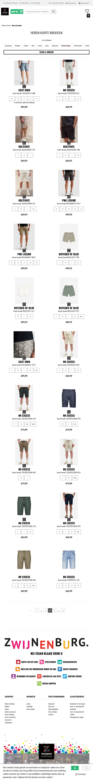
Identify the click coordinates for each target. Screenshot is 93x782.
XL (78, 99)
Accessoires (8, 45)
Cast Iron (24, 90)
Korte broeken (69, 45)
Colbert (27, 45)
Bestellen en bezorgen (77, 704)
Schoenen (8, 720)
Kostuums (57, 45)
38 (36, 263)
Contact (50, 715)
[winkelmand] (88, 15)
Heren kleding (9, 715)
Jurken (7, 709)
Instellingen (80, 774)
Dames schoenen (10, 712)
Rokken (7, 707)
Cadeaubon (8, 723)
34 (69, 209)
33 (36, 99)
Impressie (51, 704)
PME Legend (69, 200)
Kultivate (24, 147)
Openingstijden (53, 709)
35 (75, 209)
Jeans (49, 45)
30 (18, 99)
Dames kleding (9, 704)
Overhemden (81, 45)
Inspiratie (30, 707)
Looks (28, 704)
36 (81, 209)
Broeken (18, 45)
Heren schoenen (10, 717)
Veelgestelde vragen (77, 717)
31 (24, 99)
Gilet (34, 45)
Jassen (42, 45)
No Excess (69, 90)
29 (12, 99)
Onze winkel (31, 709)
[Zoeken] (53, 11)
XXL (81, 316)
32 (30, 99)
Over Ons (51, 707)
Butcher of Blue (69, 254)
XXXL (33, 424)
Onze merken (52, 712)
